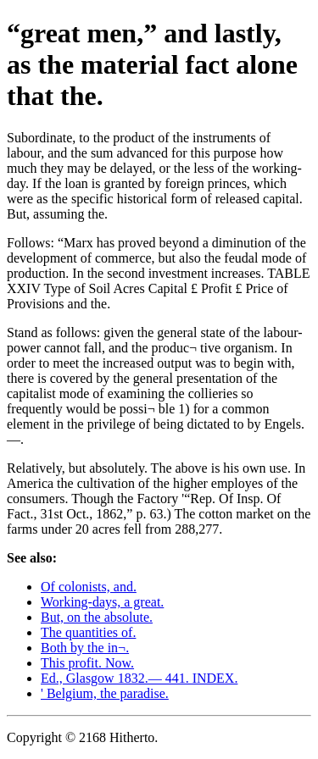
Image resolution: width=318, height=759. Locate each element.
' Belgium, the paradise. (105, 693)
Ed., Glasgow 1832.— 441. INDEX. (139, 678)
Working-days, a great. (102, 602)
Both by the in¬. (85, 647)
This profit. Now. (87, 663)
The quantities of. (88, 632)
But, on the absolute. (97, 617)
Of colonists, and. (89, 586)
